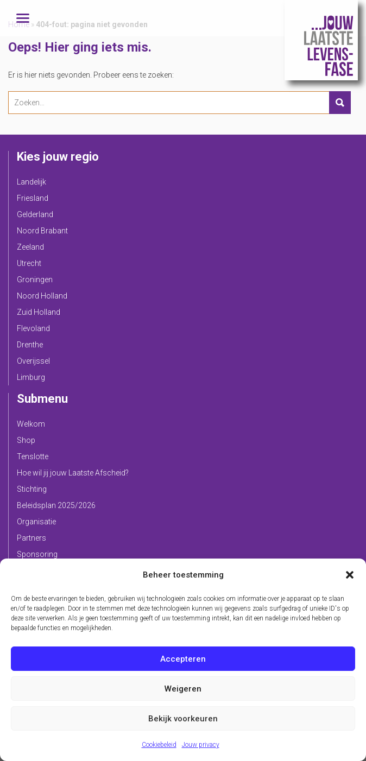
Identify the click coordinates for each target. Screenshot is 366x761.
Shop (26, 440)
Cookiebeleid (159, 745)
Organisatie (36, 521)
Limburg (31, 377)
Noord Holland (42, 295)
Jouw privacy (200, 745)
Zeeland (30, 247)
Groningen (35, 279)
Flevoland (33, 328)
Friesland (32, 198)
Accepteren (183, 659)
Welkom (31, 424)
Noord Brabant (42, 230)
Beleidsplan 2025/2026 (56, 505)
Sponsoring (37, 554)
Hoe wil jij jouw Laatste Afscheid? (73, 472)
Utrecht (29, 263)
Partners (31, 538)
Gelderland (35, 214)
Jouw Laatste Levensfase (321, 40)
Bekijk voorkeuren (183, 719)
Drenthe (30, 344)
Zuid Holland (38, 312)
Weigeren (183, 689)
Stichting (32, 489)
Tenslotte (32, 456)
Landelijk (31, 181)
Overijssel (33, 361)
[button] (349, 574)
